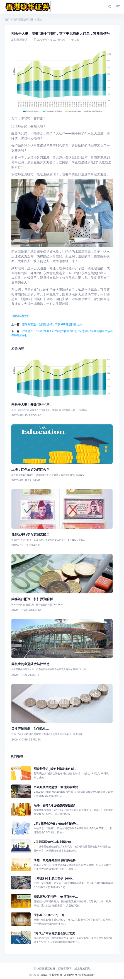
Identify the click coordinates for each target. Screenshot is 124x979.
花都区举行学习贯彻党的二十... (33, 534)
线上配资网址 (82, 968)
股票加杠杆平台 (21, 315)
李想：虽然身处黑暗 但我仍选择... (56, 860)
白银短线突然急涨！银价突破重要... (57, 787)
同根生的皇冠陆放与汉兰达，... (33, 664)
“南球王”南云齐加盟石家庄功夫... (56, 933)
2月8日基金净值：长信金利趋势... (56, 823)
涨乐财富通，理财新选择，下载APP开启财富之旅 (52, 324)
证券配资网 (65, 968)
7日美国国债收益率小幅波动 (52, 842)
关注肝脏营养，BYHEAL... (30, 729)
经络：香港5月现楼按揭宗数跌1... (56, 805)
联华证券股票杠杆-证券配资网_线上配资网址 (68, 975)
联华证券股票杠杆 (23, 19)
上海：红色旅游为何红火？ (30, 469)
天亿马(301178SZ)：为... (50, 915)
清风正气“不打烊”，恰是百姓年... (56, 896)
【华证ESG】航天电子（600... (54, 878)
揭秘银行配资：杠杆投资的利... (33, 599)
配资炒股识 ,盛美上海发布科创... (55, 769)
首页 (7, 19)
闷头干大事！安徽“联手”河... (31, 404)
